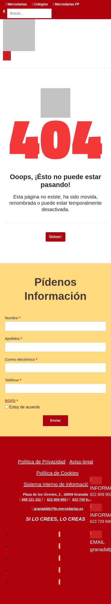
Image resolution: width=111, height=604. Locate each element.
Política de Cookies (57, 473)
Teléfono (12, 380)
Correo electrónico (20, 359)
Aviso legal (81, 461)
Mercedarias (16, 4)
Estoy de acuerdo (24, 407)
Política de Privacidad (41, 461)
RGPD (10, 401)
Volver (55, 237)
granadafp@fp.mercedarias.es (57, 509)
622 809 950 (57, 500)
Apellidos (12, 339)
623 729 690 (82, 500)
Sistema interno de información (57, 484)
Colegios (40, 4)
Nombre (11, 318)
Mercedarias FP (66, 4)
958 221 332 (30, 500)
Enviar (55, 420)
